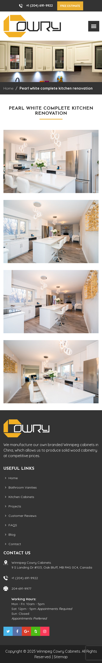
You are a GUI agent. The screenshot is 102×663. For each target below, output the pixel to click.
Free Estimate (70, 6)
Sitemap (61, 656)
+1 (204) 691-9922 (39, 5)
